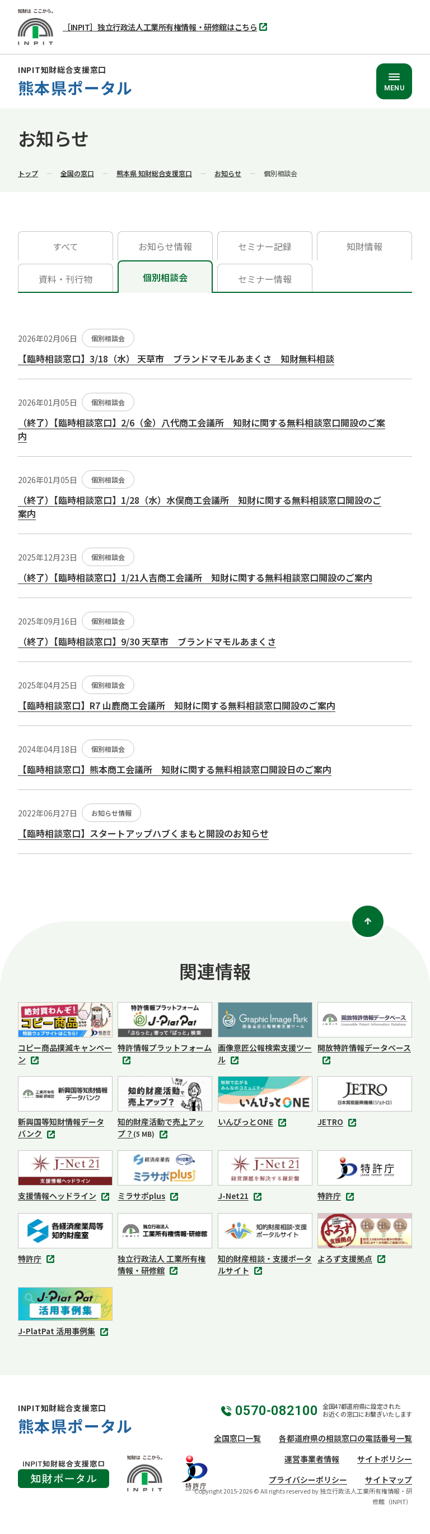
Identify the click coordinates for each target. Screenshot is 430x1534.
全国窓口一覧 (237, 1438)
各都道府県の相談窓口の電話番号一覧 (345, 1438)
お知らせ (227, 173)
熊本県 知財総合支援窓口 (154, 173)
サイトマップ (388, 1479)
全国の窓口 (77, 173)
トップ (28, 173)
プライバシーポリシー (308, 1479)
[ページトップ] (368, 921)
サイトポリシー (384, 1458)
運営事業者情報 (311, 1458)
